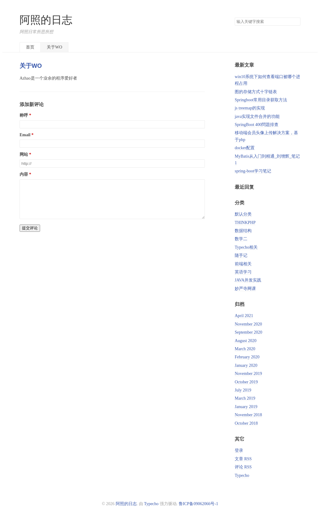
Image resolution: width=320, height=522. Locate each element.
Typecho (242, 475)
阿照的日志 (46, 20)
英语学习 (243, 272)
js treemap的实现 (250, 108)
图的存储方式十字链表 (256, 92)
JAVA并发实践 (248, 280)
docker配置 (245, 148)
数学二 (241, 239)
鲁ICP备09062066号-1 (198, 504)
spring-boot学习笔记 (253, 171)
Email (25, 135)
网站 (24, 154)
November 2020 (248, 324)
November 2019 (248, 373)
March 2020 (245, 349)
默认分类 (243, 214)
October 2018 (246, 423)
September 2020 (248, 332)
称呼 (24, 115)
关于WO (54, 47)
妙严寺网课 (245, 288)
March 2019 (245, 398)
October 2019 (246, 382)
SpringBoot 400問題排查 (256, 124)
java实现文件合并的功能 (257, 116)
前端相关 (243, 264)
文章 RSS (243, 459)
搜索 (295, 21)
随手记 (241, 255)
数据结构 (243, 230)
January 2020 (246, 365)
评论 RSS (243, 467)
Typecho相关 (246, 247)
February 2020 (247, 357)
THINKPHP (245, 222)
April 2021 (244, 315)
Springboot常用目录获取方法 (261, 100)
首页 (30, 47)
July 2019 (243, 390)
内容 (24, 174)
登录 (239, 450)
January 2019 (246, 406)
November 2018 (248, 415)
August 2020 (245, 340)
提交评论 (30, 235)
